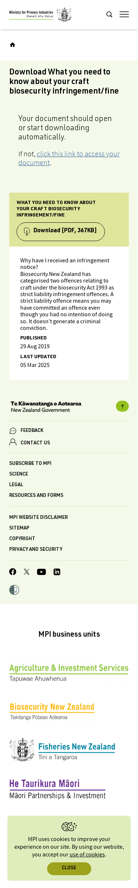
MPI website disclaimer (38, 518)
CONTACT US (35, 443)
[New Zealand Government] (69, 407)
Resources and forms (36, 496)
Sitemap (19, 528)
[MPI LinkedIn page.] (56, 573)
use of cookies (87, 855)
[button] (14, 591)
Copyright (22, 539)
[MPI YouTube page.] (41, 573)
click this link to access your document (69, 158)
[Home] (12, 44)
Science (18, 474)
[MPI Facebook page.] (13, 573)
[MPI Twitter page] (26, 573)
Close (69, 868)
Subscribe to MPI (30, 464)
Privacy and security (35, 549)
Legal (16, 485)
